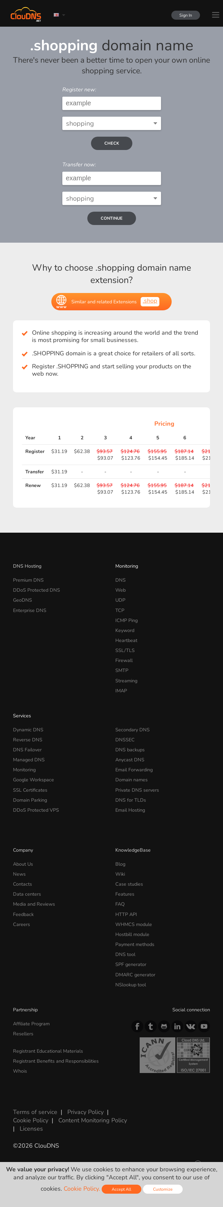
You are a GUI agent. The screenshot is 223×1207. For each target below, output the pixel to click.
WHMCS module (133, 924)
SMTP (121, 670)
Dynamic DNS (28, 729)
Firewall (124, 660)
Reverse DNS (27, 739)
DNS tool (125, 954)
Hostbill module (132, 934)
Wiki (120, 874)
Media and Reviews (34, 904)
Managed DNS (29, 759)
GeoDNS (22, 600)
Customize (163, 1189)
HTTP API (126, 914)
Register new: (79, 89)
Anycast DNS (129, 759)
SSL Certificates (30, 790)
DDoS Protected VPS (36, 810)
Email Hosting (130, 810)
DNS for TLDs (130, 800)
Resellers (23, 1033)
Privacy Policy (85, 1112)
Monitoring (126, 566)
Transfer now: (79, 164)
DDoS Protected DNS (36, 590)
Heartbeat (126, 640)
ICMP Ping (126, 620)
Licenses (31, 1129)
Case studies (129, 884)
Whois (20, 1071)
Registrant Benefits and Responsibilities (56, 1061)
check (111, 143)
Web (120, 590)
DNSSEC (125, 739)
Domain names (131, 779)
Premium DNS (28, 580)
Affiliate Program (31, 1023)
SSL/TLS (125, 650)
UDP (120, 600)
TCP (119, 610)
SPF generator (130, 964)
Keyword (124, 630)
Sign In (183, 15)
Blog (120, 864)
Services (22, 715)
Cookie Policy (30, 1120)
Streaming (126, 680)
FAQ (120, 904)
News (19, 874)
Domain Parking (30, 800)
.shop (150, 301)
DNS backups (130, 749)
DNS (120, 580)
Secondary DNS (132, 729)
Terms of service (35, 1112)
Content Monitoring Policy (92, 1120)
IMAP (121, 690)
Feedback (23, 914)
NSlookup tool (130, 984)
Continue (112, 218)
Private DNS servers (137, 790)
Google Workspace (33, 779)
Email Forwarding (134, 769)
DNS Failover (27, 749)
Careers (21, 924)
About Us (23, 864)
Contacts (22, 884)
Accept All (121, 1189)
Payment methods (134, 944)
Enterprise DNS (29, 610)
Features (124, 894)
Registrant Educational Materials (48, 1051)
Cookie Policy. (82, 1189)
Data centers (27, 894)
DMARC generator (135, 974)
